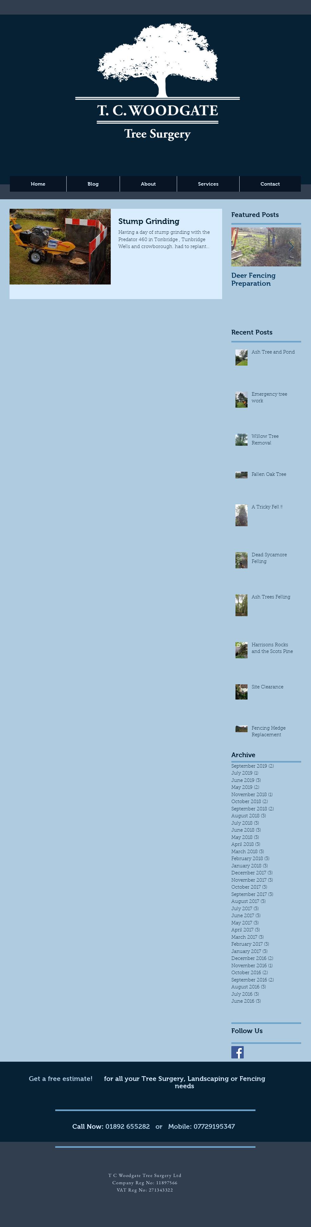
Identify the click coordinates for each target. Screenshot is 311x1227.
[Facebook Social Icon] (237, 1052)
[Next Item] (291, 247)
